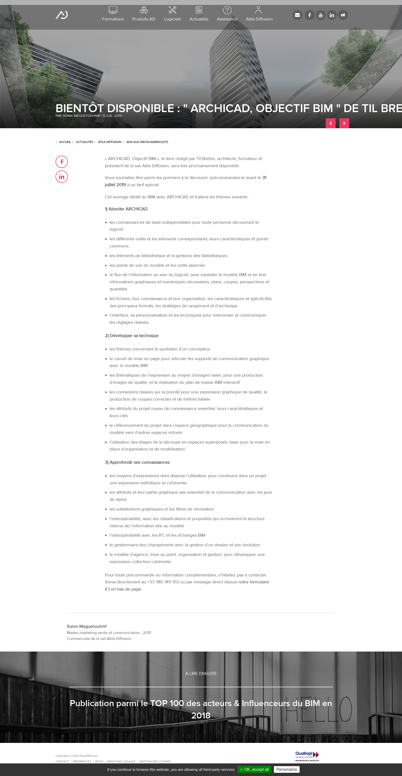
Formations (113, 14)
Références (82, 761)
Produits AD (143, 14)
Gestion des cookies (155, 761)
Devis (99, 761)
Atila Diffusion (62, 15)
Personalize (286, 769)
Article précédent (331, 123)
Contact (63, 761)
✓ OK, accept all (254, 769)
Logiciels (172, 14)
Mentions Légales (121, 761)
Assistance (227, 14)
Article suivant (344, 123)
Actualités (199, 14)
